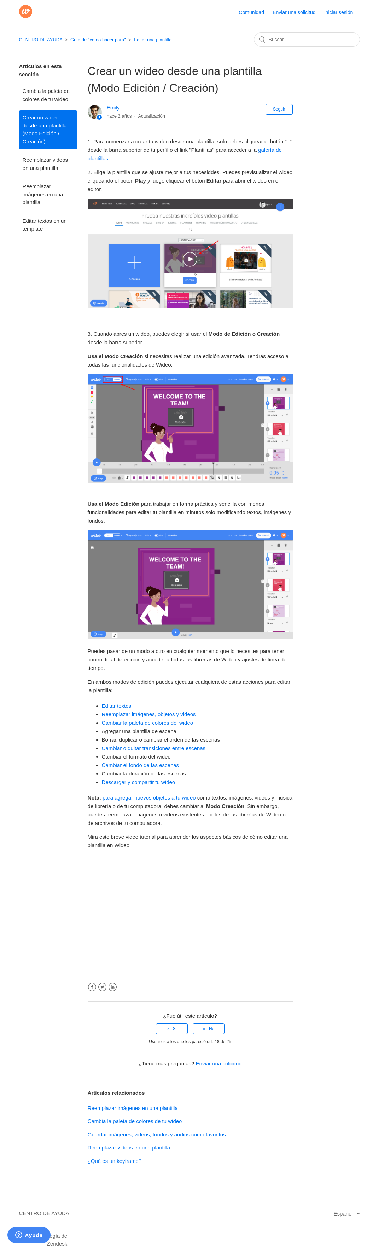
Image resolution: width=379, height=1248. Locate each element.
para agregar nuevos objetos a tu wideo (149, 798)
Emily (113, 108)
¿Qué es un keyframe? (115, 1161)
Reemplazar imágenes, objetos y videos (149, 714)
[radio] (172, 1028)
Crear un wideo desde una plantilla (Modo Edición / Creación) (45, 129)
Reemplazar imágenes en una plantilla (43, 194)
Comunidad (251, 12)
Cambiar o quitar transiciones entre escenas (153, 748)
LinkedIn (112, 987)
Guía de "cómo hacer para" (98, 39)
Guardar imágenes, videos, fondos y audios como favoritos (157, 1134)
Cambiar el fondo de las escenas (140, 765)
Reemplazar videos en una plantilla (45, 164)
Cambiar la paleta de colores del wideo (147, 723)
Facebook (92, 987)
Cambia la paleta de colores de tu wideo (46, 95)
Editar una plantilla (153, 39)
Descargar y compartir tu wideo (138, 782)
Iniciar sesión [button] (338, 12)
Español (344, 1214)
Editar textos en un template (45, 225)
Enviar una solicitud (294, 12)
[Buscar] (307, 39)
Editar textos (116, 706)
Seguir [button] (279, 109)
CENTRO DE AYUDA (41, 39)
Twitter (102, 987)
